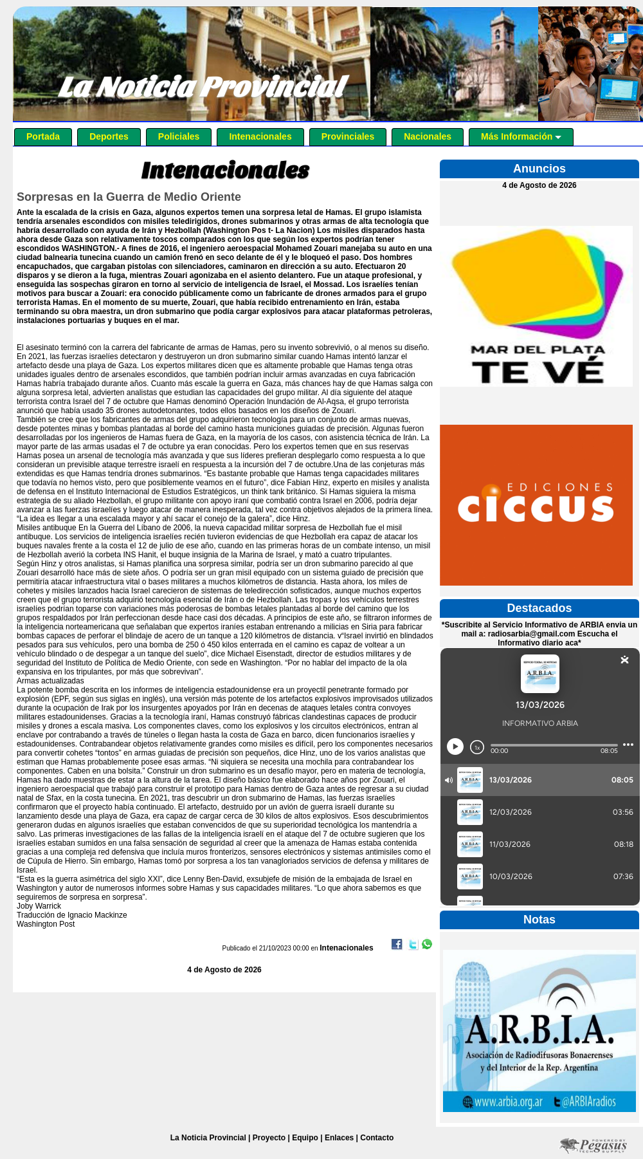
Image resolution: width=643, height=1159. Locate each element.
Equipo (305, 1137)
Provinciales (348, 136)
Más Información (521, 136)
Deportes (109, 136)
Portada (43, 136)
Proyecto (269, 1137)
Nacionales (427, 136)
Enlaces (339, 1137)
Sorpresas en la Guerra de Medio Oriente (129, 196)
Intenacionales (260, 136)
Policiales (179, 136)
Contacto (377, 1137)
